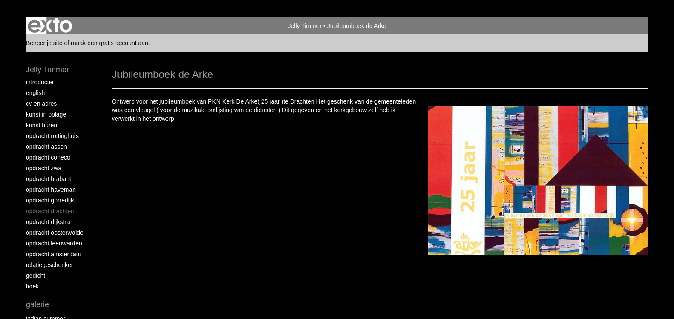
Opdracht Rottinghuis (52, 135)
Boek (32, 286)
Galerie (37, 304)
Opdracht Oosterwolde (54, 232)
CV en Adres (41, 103)
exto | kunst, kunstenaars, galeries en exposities (50, 25)
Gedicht (35, 275)
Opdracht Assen (46, 146)
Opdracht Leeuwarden (54, 243)
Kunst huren (41, 125)
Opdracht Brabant (48, 178)
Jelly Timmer (305, 25)
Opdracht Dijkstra (48, 221)
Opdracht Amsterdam (53, 254)
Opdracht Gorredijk (50, 200)
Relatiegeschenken (50, 264)
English (35, 92)
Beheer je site (44, 43)
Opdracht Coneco (48, 157)
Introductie (40, 82)
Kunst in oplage (46, 114)
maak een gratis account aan (109, 43)
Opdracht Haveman (51, 189)
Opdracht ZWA (43, 168)
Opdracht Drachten (50, 211)
